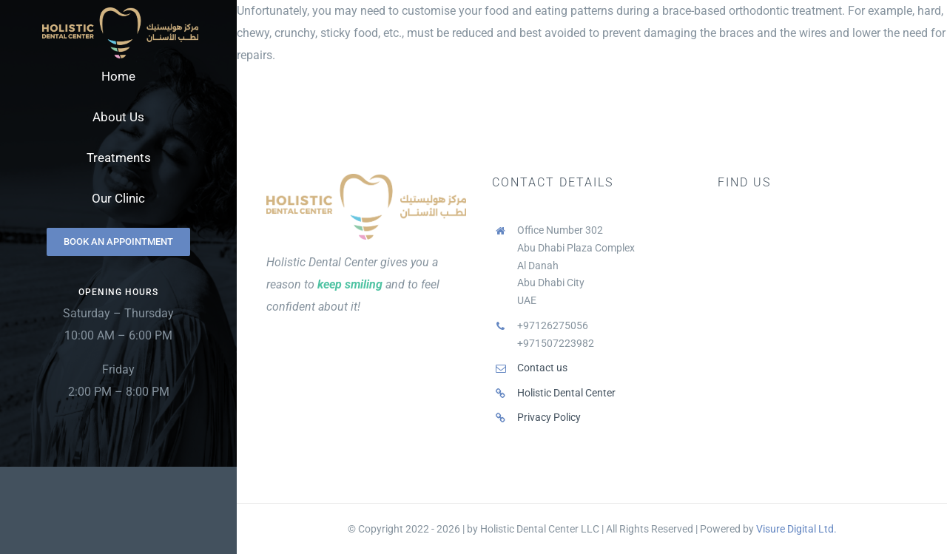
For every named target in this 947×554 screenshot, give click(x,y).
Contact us (542, 368)
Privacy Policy (549, 417)
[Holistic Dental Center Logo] (120, 13)
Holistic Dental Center (566, 393)
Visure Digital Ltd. (796, 529)
